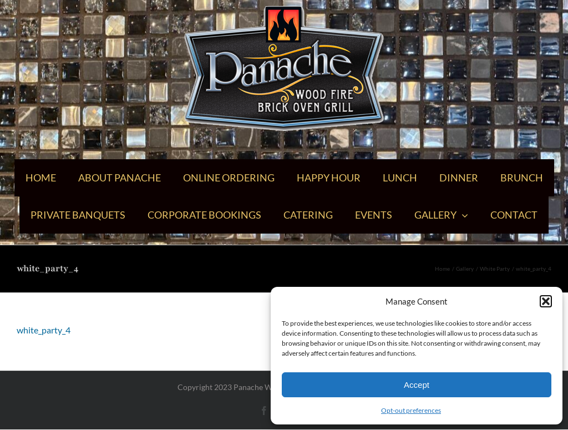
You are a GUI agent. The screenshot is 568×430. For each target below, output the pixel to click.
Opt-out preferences (411, 410)
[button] (545, 301)
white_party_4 (43, 330)
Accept (416, 384)
